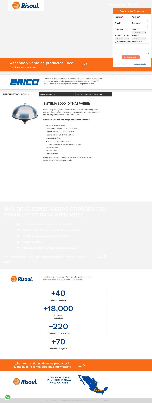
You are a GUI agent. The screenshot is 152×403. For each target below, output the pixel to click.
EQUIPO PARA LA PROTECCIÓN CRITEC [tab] (90, 94)
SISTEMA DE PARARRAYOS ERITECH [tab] (16, 94)
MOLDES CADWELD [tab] (47, 94)
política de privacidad (140, 64)
